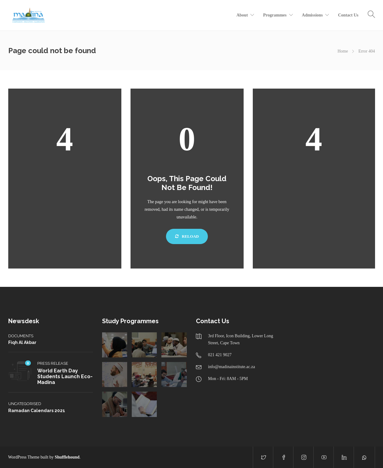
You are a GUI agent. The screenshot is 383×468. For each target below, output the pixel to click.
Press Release (52, 363)
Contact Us (348, 15)
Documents (20, 336)
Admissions (312, 15)
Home (342, 51)
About (242, 15)
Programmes (275, 15)
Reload (187, 236)
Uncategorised (24, 403)
